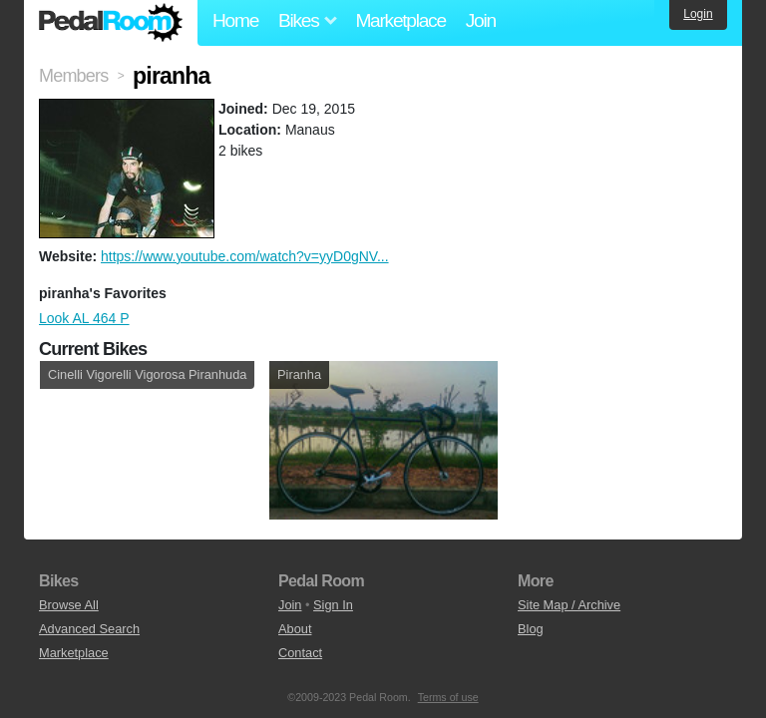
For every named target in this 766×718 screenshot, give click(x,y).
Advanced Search (89, 628)
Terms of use (448, 697)
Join (481, 20)
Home (235, 20)
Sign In (333, 604)
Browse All (69, 604)
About (294, 628)
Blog (531, 628)
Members (73, 76)
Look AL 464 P (84, 318)
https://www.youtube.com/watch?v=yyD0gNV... (245, 256)
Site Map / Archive (569, 604)
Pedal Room (111, 23)
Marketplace (400, 20)
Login (697, 14)
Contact (300, 652)
